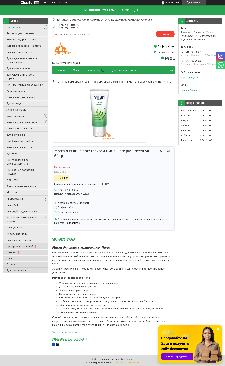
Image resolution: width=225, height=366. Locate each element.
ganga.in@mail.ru (190, 90)
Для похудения (16, 134)
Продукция (13, 27)
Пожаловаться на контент (126, 362)
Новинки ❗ (13, 252)
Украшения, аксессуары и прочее (21, 219)
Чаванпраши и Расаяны (20, 52)
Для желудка (14, 103)
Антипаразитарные (17, 91)
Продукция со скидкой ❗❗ (23, 246)
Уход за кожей (15, 116)
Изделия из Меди (17, 233)
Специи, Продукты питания (22, 211)
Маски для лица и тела (75, 81)
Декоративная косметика (21, 186)
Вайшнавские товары (19, 240)
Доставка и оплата (17, 270)
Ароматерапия (15, 198)
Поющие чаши (15, 227)
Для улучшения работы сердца (20, 76)
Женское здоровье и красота (24, 45)
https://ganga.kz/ (190, 77)
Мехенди (12, 192)
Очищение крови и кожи (21, 97)
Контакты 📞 (96, 70)
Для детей (13, 180)
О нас (10, 258)
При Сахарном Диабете (21, 141)
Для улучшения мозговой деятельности (22, 60)
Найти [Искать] (165, 34)
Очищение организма (19, 128)
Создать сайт (48, 2)
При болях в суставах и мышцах (20, 171)
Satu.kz (129, 358)
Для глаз (12, 153)
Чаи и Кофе (13, 205)
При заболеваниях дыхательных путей (18, 161)
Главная (60, 70)
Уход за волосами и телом (22, 122)
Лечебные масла (16, 109)
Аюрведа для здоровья (21, 33)
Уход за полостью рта (19, 147)
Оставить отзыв (166, 52)
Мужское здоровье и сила (22, 39)
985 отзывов (173, 2)
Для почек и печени (18, 68)
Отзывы (11, 264)
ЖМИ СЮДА (130, 10)
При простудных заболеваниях (25, 84)
